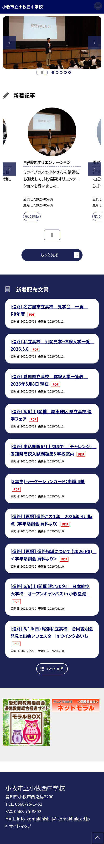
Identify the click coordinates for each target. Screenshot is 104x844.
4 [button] (65, 72)
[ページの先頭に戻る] (98, 838)
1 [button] (53, 72)
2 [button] (57, 72)
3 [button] (61, 72)
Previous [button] (9, 42)
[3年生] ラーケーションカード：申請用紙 (47, 481)
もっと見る (49, 255)
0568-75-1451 (28, 804)
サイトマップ (20, 826)
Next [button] (94, 42)
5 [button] (69, 72)
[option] (52, 42)
